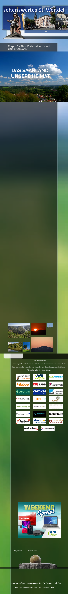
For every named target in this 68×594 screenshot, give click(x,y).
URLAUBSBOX (41, 421)
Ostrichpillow (23, 414)
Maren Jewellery (56, 406)
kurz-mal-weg (23, 406)
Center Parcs (23, 391)
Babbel (23, 384)
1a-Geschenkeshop (23, 377)
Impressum (18, 551)
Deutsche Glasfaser (56, 391)
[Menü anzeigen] (46, 31)
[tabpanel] (30, 76)
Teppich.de (55, 414)
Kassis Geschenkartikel (56, 399)
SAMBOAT (39, 414)
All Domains (56, 377)
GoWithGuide (23, 399)
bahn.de (39, 384)
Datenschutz (32, 551)
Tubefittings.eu (23, 421)
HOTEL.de (39, 399)
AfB (39, 377)
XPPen (48, 428)
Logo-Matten (39, 406)
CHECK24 (39, 391)
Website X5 (31, 428)
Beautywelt (56, 384)
